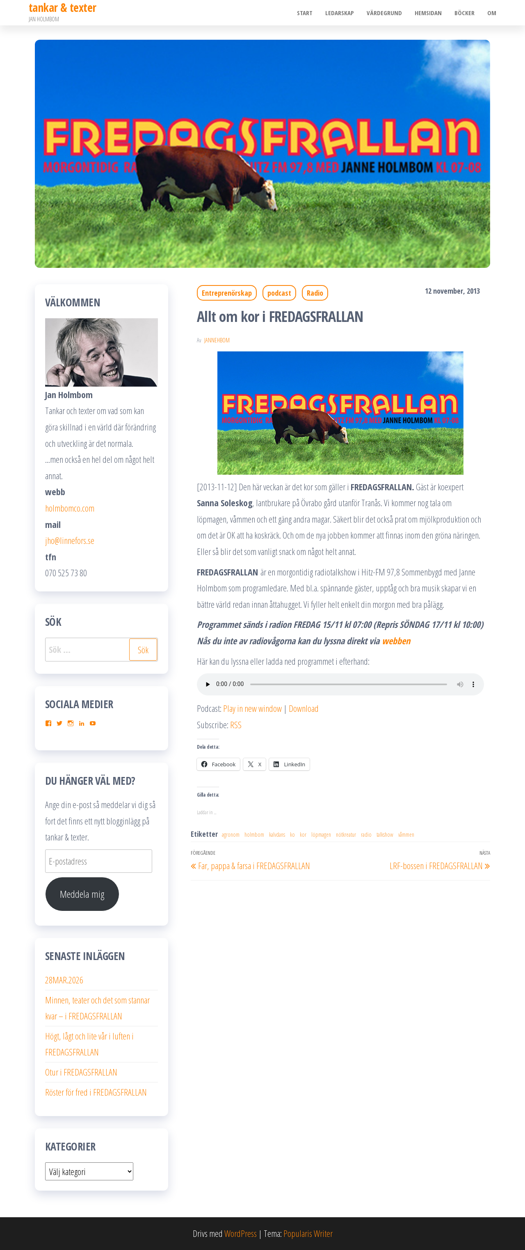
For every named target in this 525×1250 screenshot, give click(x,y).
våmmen (406, 834)
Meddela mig (82, 894)
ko (292, 834)
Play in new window (252, 708)
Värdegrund (385, 13)
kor (303, 834)
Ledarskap (341, 13)
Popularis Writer (308, 1233)
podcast (279, 293)
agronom (231, 834)
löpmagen (321, 834)
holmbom (254, 834)
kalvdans (277, 834)
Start (307, 13)
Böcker (465, 13)
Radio (315, 293)
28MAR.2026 (64, 980)
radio (366, 834)
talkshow (385, 834)
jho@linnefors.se (69, 540)
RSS (236, 724)
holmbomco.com (69, 508)
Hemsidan (429, 13)
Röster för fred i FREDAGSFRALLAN (96, 1092)
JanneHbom (217, 340)
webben (397, 640)
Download (304, 708)
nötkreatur (346, 834)
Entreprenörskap (227, 293)
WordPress (240, 1233)
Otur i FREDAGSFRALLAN (81, 1072)
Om (491, 13)
